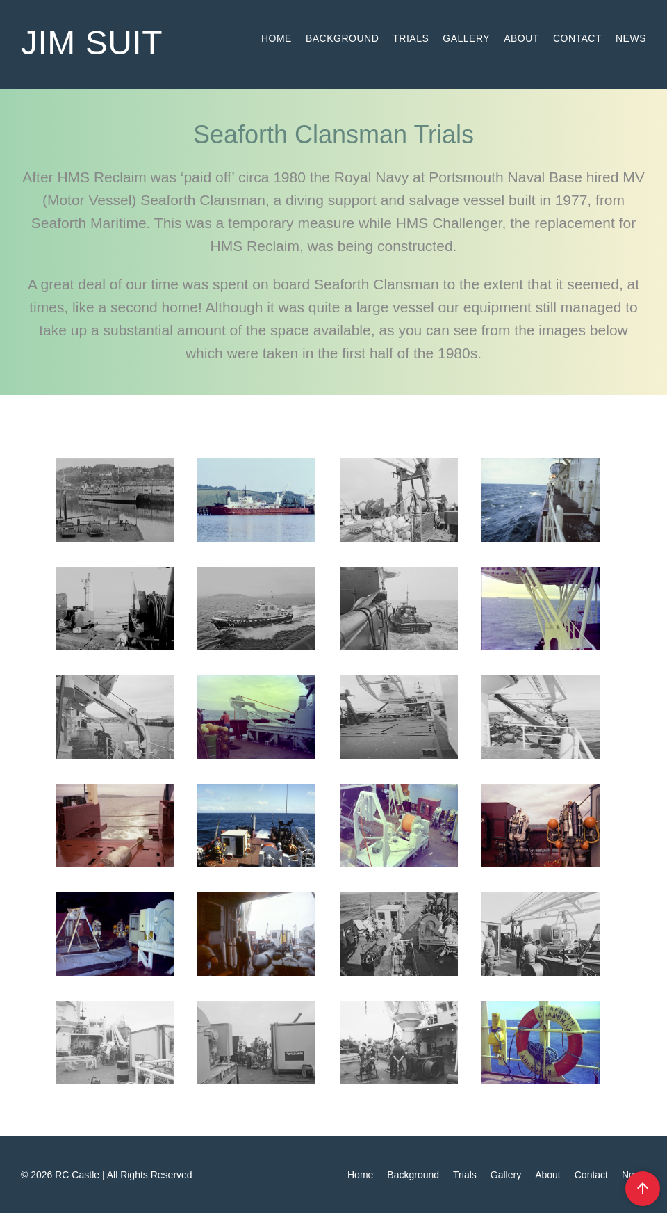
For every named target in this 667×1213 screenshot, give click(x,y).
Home (276, 38)
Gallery (466, 38)
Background (342, 38)
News (631, 38)
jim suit (92, 42)
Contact (577, 38)
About (521, 38)
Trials (411, 38)
